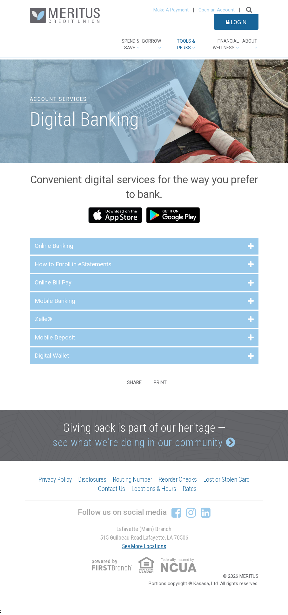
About (249, 41)
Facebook (176, 513)
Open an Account (216, 10)
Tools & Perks (186, 44)
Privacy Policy (52, 480)
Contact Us (110, 489)
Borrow (151, 41)
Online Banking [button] (54, 245)
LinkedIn (206, 513)
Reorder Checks (179, 480)
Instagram (191, 513)
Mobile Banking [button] (55, 300)
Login (236, 22)
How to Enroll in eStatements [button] (73, 264)
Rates (191, 489)
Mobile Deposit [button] (55, 337)
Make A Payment (171, 10)
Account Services (58, 99)
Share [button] (134, 382)
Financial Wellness (226, 44)
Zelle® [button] (43, 319)
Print (161, 382)
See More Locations (144, 546)
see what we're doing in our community (137, 442)
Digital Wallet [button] (52, 355)
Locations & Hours (154, 489)
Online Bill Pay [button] (53, 282)
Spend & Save (130, 44)
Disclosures (90, 480)
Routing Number (132, 480)
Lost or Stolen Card (229, 480)
